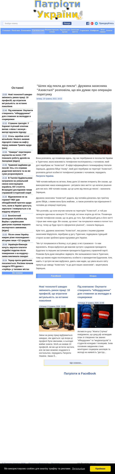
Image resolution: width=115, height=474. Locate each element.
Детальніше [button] (78, 468)
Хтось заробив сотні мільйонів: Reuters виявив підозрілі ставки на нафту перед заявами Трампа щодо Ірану (16, 142)
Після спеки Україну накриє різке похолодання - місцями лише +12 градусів (16, 237)
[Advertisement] (57, 61)
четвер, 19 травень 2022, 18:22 (49, 99)
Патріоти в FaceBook (80, 373)
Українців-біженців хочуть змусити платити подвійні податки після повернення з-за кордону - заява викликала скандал (15, 250)
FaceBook (56, 276)
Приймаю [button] (100, 468)
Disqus (93, 276)
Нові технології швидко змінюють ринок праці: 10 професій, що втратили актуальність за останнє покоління (17, 100)
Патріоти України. (45, 176)
